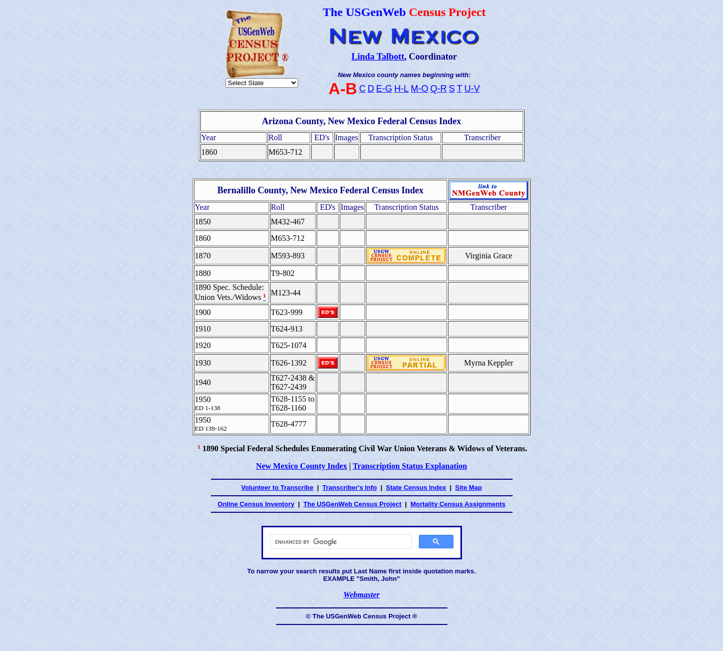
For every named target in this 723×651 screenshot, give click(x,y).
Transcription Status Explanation (410, 466)
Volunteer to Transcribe (277, 487)
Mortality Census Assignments (458, 504)
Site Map (468, 487)
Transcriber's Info (350, 487)
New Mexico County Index (301, 466)
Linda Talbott (377, 57)
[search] (340, 541)
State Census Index (416, 487)
